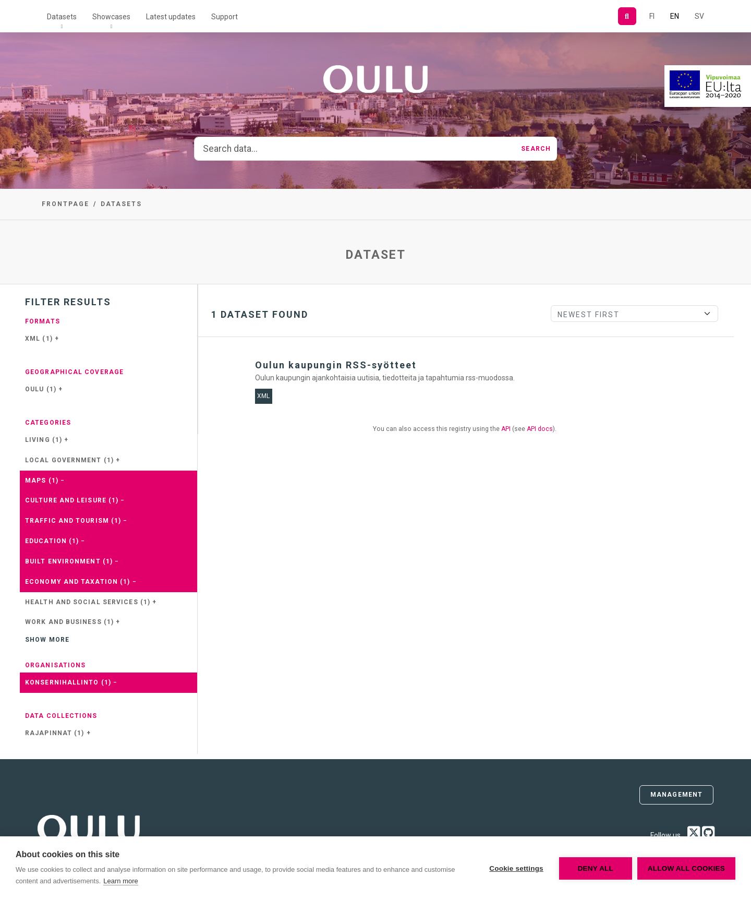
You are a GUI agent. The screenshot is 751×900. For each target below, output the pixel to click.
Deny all (595, 868)
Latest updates (171, 17)
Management (676, 794)
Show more (47, 639)
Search (536, 148)
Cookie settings (516, 868)
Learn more (120, 881)
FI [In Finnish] (652, 16)
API (506, 429)
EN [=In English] (674, 16)
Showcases (111, 17)
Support (224, 17)
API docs (540, 429)
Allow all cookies (686, 868)
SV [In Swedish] (699, 16)
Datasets (62, 17)
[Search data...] (354, 149)
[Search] (627, 16)
